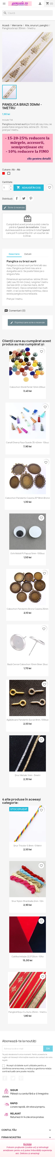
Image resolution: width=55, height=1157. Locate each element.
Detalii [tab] (27, 254)
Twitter (13, 1078)
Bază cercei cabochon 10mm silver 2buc (27, 664)
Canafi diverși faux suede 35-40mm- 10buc (27, 442)
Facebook (4, 1078)
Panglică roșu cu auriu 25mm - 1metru (28, 1012)
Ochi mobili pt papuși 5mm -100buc (27, 553)
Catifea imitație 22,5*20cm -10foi (28, 956)
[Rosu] (4, 174)
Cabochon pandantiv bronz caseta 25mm (27, 608)
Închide (27, 1144)
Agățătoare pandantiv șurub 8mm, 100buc (28, 719)
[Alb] (9, 174)
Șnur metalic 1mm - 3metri (27, 775)
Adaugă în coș (29, 188)
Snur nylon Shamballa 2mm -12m (27, 901)
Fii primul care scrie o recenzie (27, 322)
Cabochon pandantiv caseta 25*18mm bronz (27, 498)
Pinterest (31, 198)
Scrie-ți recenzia (14, 207)
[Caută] (27, 13)
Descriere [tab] (14, 254)
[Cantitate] (5, 187)
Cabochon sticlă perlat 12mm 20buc (27, 387)
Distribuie (17, 198)
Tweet (24, 198)
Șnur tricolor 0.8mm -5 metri (27, 845)
